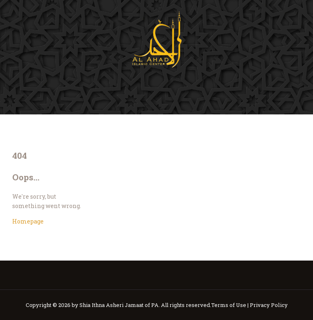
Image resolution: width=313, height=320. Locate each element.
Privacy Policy (268, 305)
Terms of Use (228, 305)
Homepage (28, 221)
